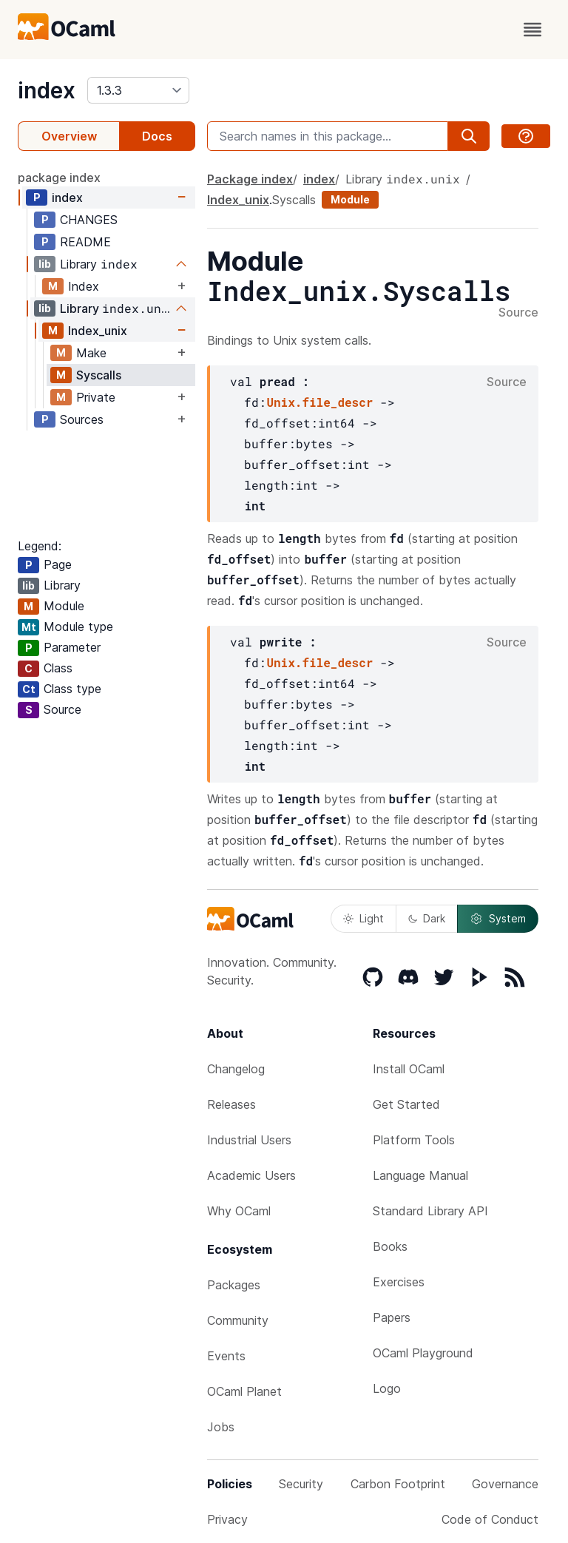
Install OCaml (408, 1068)
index (46, 90)
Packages (233, 1284)
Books (390, 1246)
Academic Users (251, 1175)
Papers (391, 1317)
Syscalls (98, 375)
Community (237, 1320)
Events (226, 1355)
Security (301, 1483)
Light (363, 918)
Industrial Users (249, 1139)
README (85, 241)
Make (91, 352)
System (498, 918)
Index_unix (97, 330)
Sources (82, 419)
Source (518, 313)
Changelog (236, 1068)
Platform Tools (414, 1139)
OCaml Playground (423, 1353)
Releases (231, 1104)
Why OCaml (239, 1210)
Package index (250, 179)
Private (95, 397)
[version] (138, 90)
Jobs (220, 1426)
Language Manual (420, 1175)
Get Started (406, 1104)
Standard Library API (430, 1210)
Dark (426, 918)
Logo (387, 1388)
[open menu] (532, 29)
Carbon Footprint (398, 1483)
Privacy (227, 1519)
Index (83, 286)
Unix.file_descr (319, 402)
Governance (505, 1483)
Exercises (399, 1281)
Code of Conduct (490, 1519)
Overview (69, 136)
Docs (157, 136)
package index (59, 177)
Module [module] (350, 199)
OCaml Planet (244, 1391)
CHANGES (89, 219)
